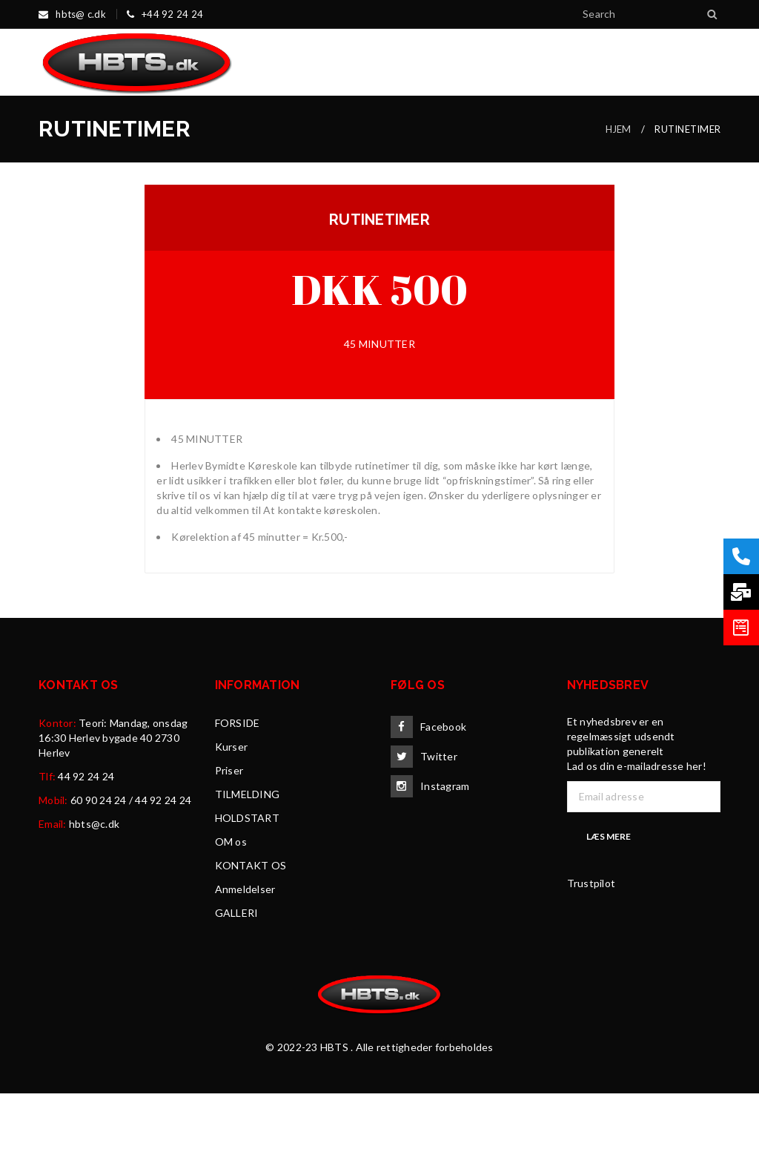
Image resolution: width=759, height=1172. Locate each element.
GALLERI (237, 991)
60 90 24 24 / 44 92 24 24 (130, 878)
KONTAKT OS (251, 944)
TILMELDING (247, 872)
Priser (229, 849)
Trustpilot (591, 961)
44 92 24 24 (86, 855)
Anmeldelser (245, 967)
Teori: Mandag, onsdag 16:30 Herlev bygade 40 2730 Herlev (113, 816)
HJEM (619, 208)
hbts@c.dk (94, 902)
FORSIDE (237, 801)
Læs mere (608, 915)
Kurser (231, 825)
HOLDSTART (247, 896)
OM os (231, 920)
